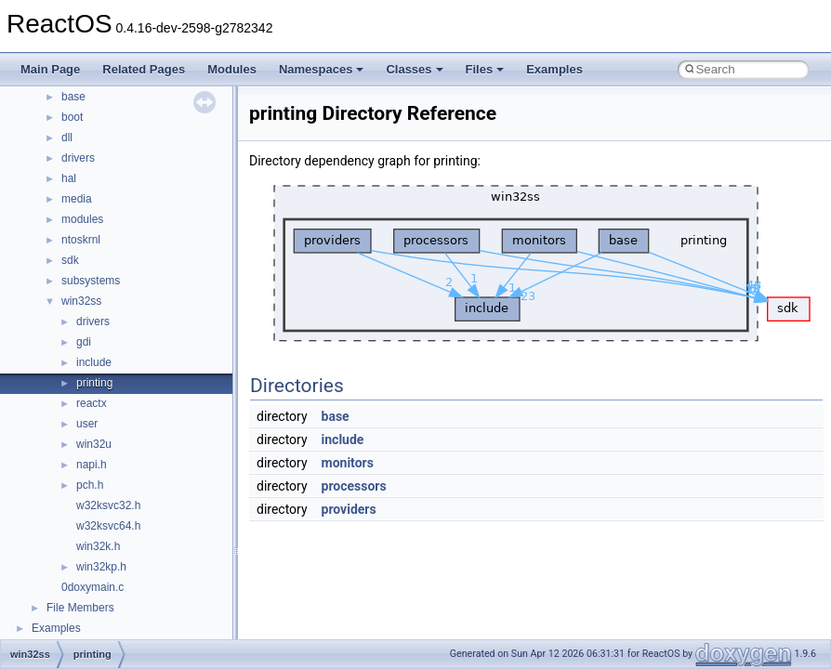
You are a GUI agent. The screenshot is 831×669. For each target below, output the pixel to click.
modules (82, 219)
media (76, 198)
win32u (94, 444)
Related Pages (143, 69)
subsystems (90, 280)
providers (349, 509)
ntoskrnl (80, 239)
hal (68, 178)
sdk (70, 260)
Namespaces (321, 69)
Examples (554, 69)
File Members (80, 607)
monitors (348, 462)
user (87, 423)
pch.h (89, 485)
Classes (414, 69)
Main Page (50, 69)
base (73, 96)
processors (354, 486)
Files (485, 69)
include (94, 362)
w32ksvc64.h (108, 525)
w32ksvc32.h (108, 505)
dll (67, 137)
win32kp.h (101, 566)
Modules (232, 69)
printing (94, 382)
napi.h (91, 464)
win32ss (81, 301)
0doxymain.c (92, 587)
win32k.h (98, 546)
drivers (78, 157)
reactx (91, 403)
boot (72, 117)
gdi (83, 341)
